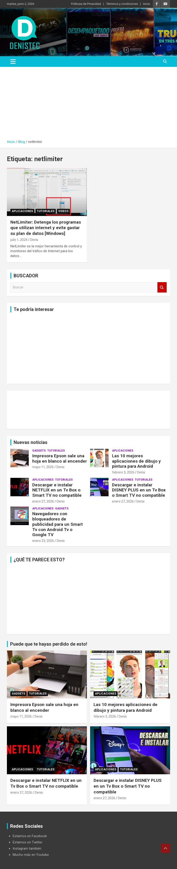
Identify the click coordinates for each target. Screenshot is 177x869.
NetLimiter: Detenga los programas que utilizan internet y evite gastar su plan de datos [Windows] (45, 227)
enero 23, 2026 (43, 541)
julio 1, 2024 (18, 240)
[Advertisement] (88, 101)
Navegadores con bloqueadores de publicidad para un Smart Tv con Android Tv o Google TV (57, 524)
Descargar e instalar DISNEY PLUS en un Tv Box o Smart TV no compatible (139, 490)
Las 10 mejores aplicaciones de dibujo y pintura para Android (136, 461)
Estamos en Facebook (30, 836)
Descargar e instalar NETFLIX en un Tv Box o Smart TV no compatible (57, 490)
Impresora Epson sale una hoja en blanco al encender (59, 458)
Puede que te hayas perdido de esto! (48, 644)
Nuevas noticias (30, 442)
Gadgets (39, 450)
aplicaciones (22, 211)
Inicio (146, 4)
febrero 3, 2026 (123, 472)
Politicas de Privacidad (86, 4)
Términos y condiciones (122, 4)
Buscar (162, 287)
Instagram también (27, 848)
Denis (34, 240)
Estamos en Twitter (27, 842)
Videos (63, 211)
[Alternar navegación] (13, 61)
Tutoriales (45, 211)
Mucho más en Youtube (31, 855)
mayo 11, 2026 (43, 467)
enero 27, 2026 (43, 501)
